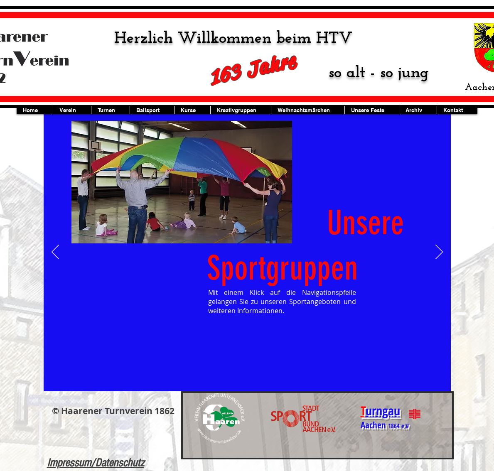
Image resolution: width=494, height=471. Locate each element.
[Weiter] (439, 252)
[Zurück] (55, 252)
